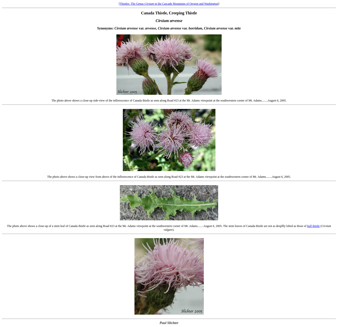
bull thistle (313, 226)
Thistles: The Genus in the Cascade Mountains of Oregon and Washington (169, 3)
